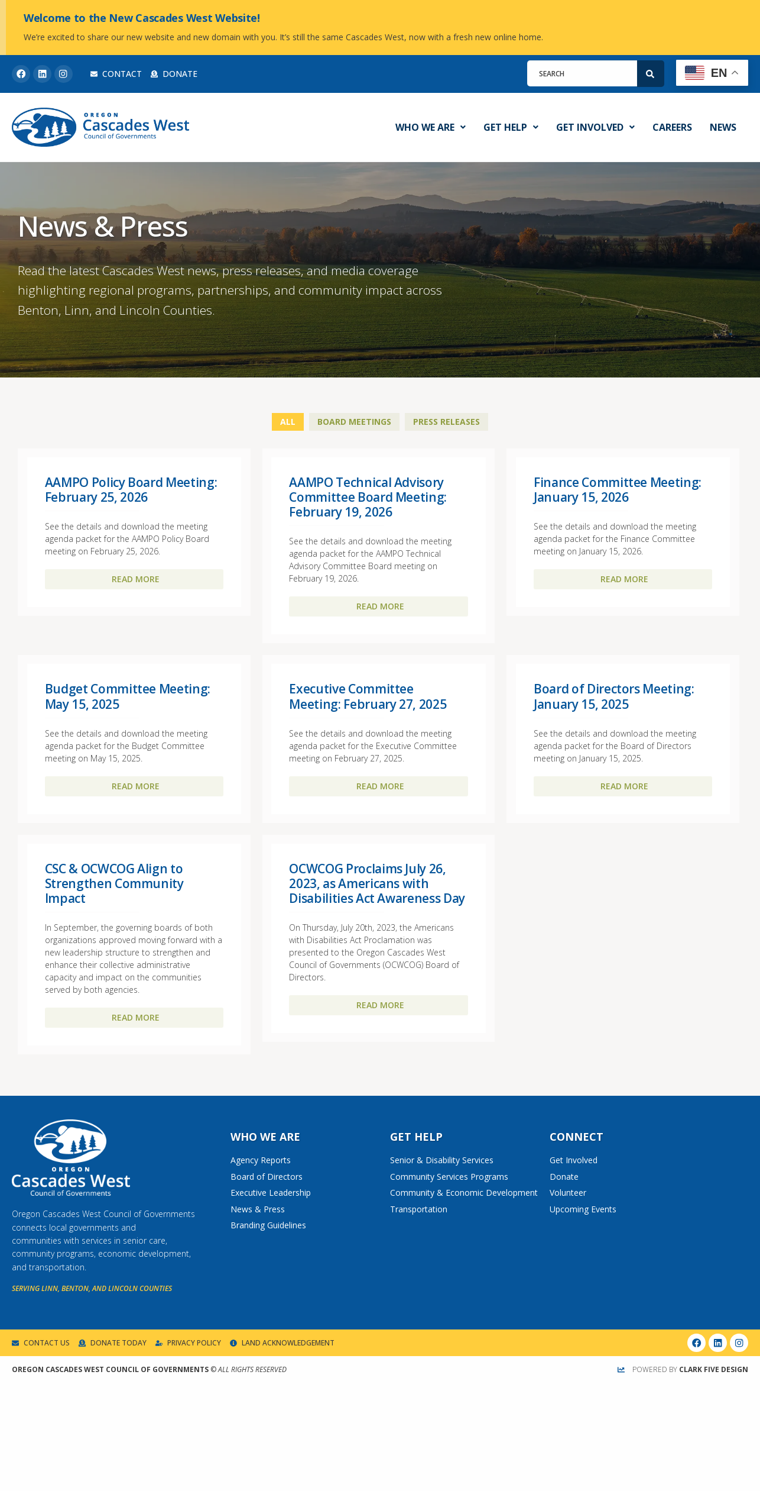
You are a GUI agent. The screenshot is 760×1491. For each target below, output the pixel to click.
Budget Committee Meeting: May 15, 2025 (127, 696)
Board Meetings (354, 421)
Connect (576, 1136)
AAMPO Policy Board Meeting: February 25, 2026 (131, 489)
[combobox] (582, 73)
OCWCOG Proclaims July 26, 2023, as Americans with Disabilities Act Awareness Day (377, 883)
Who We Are (430, 127)
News (723, 127)
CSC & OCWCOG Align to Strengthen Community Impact (114, 883)
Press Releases (446, 421)
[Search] (650, 73)
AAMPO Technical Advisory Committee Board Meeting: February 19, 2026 (368, 497)
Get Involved (595, 127)
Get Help (510, 127)
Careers (672, 127)
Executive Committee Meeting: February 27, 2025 (367, 696)
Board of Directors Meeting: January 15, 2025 (614, 696)
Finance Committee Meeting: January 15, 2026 (617, 489)
